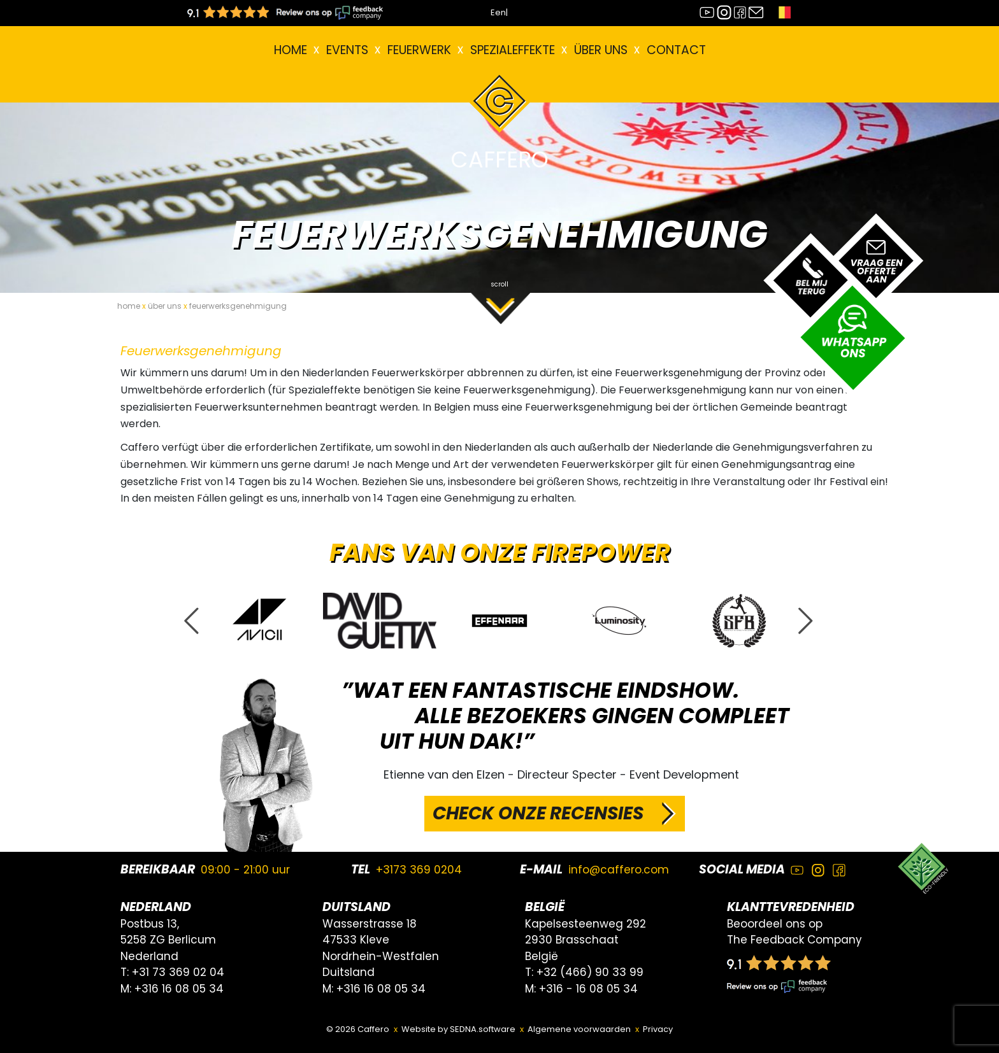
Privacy (658, 1029)
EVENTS (347, 50)
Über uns (601, 50)
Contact (676, 50)
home (128, 305)
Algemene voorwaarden (579, 1029)
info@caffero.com (618, 869)
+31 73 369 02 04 (178, 972)
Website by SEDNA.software (458, 1029)
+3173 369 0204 (419, 869)
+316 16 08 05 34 (179, 988)
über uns (165, 305)
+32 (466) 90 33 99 (589, 972)
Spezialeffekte (512, 50)
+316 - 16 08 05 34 (588, 988)
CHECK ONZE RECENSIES (538, 813)
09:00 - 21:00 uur (245, 869)
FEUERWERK (419, 50)
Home (290, 50)
